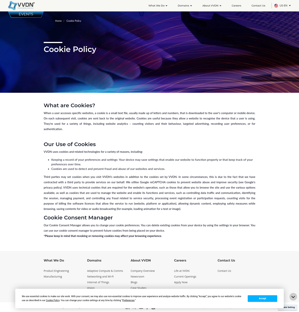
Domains (185, 5)
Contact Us (258, 5)
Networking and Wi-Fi (100, 276)
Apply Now (180, 282)
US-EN (281, 6)
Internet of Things (98, 282)
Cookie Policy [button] (52, 300)
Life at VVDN (182, 271)
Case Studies (138, 288)
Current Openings (185, 276)
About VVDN (211, 5)
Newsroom (137, 276)
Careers (236, 5)
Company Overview (143, 271)
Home (58, 20)
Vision (91, 288)
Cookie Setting (287, 307)
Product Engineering (56, 271)
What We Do (157, 5)
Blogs (134, 282)
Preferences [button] (128, 300)
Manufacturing (53, 276)
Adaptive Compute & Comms (105, 271)
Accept (262, 298)
